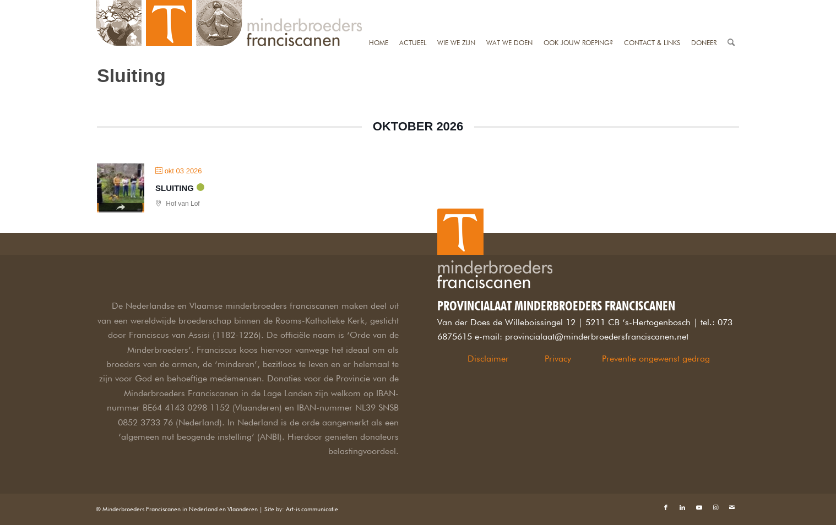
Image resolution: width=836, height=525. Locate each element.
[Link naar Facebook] (666, 507)
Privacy (558, 358)
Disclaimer (488, 358)
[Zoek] (731, 7)
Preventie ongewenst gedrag (656, 358)
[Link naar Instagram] (715, 507)
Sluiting (174, 188)
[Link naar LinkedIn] (682, 507)
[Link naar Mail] (732, 507)
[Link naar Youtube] (699, 507)
